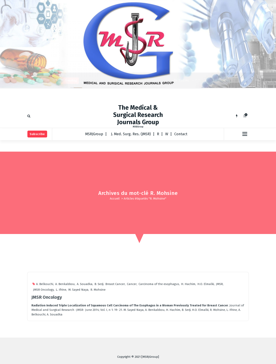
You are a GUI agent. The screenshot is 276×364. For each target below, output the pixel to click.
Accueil (115, 198)
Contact (180, 134)
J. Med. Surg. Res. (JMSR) (131, 134)
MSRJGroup (94, 134)
